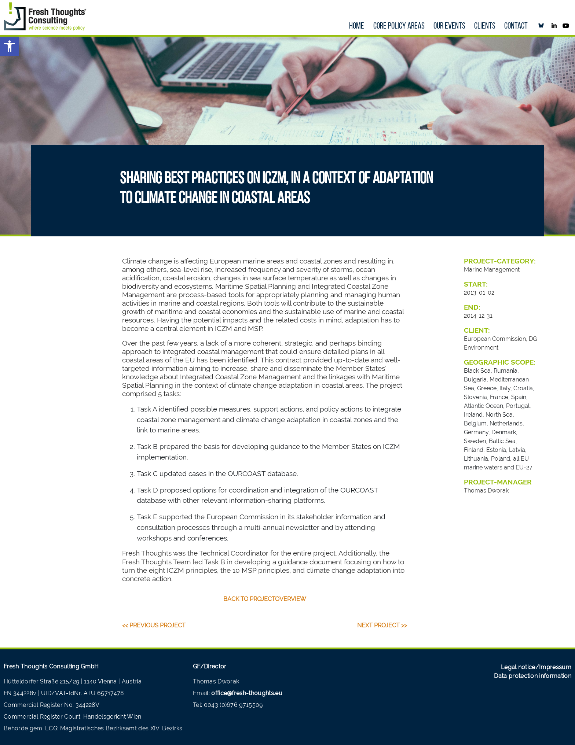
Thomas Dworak (486, 490)
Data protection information (532, 675)
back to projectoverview (264, 598)
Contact (516, 26)
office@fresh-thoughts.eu (246, 693)
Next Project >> (382, 625)
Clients (484, 26)
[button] (9, 46)
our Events (449, 26)
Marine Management (492, 269)
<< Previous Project (154, 625)
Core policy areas (399, 26)
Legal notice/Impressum (536, 667)
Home (356, 26)
